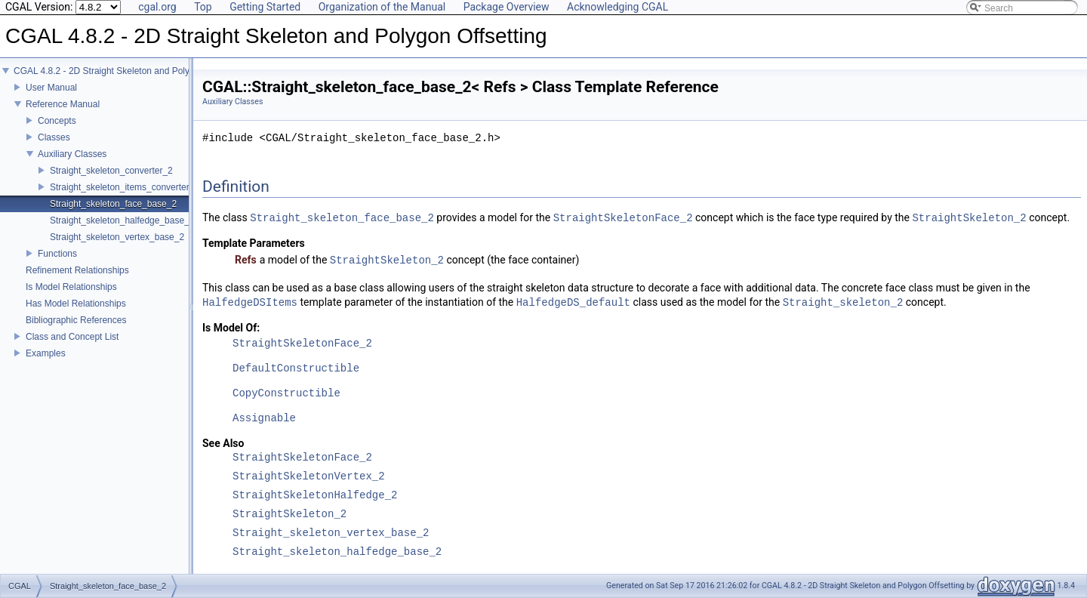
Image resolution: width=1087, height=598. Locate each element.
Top (203, 7)
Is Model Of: (231, 328)
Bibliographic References (76, 320)
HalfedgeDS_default (573, 302)
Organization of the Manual (382, 7)
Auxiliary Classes (72, 154)
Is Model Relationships (71, 287)
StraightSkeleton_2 (969, 218)
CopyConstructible (286, 394)
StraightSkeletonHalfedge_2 (314, 496)
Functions (57, 253)
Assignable (264, 419)
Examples (46, 353)
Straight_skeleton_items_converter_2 (124, 187)
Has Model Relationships (76, 303)
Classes (54, 137)
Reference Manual (63, 104)
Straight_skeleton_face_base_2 (113, 204)
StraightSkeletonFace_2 (623, 218)
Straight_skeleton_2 (843, 302)
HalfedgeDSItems (249, 302)
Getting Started (264, 7)
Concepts (57, 121)
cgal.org (157, 7)
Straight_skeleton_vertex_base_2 (117, 237)
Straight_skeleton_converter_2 (111, 170)
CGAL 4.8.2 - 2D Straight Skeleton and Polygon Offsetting (130, 71)
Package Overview (506, 7)
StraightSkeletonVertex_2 (308, 477)
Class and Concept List (72, 336)
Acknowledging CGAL (617, 7)
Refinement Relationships (77, 270)
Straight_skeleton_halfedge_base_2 (122, 220)
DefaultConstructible (295, 369)
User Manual (51, 87)
